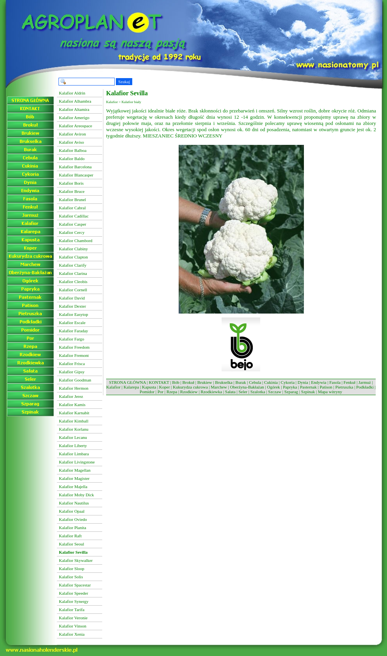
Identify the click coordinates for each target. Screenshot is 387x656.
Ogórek (273, 387)
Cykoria (288, 382)
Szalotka (257, 391)
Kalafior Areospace (75, 125)
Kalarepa (131, 387)
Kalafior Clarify (73, 265)
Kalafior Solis (71, 576)
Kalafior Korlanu (73, 429)
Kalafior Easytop (73, 314)
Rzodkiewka (211, 391)
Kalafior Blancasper (76, 175)
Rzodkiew (189, 391)
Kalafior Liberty (73, 445)
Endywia (318, 382)
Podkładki (365, 387)
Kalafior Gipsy (72, 371)
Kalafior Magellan (75, 470)
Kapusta (149, 387)
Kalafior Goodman (75, 380)
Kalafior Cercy (72, 232)
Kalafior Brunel (72, 199)
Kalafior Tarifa (71, 609)
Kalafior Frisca (72, 363)
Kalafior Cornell (73, 289)
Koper (164, 387)
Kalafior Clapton (73, 257)
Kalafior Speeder (73, 593)
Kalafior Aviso (71, 142)
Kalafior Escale (72, 322)
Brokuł (188, 382)
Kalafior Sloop (71, 568)
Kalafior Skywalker (75, 560)
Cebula (255, 382)
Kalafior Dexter (72, 306)
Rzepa (172, 391)
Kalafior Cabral (72, 207)
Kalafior (113, 387)
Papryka (290, 387)
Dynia (303, 382)
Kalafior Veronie (73, 617)
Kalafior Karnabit (74, 412)
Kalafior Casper (72, 224)
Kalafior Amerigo (74, 117)
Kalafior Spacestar (75, 585)
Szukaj (124, 81)
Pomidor (147, 391)
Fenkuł (350, 382)
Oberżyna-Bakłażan (247, 387)
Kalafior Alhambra (75, 101)
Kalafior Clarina (73, 273)
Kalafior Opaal (72, 511)
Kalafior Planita (72, 527)
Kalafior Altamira (74, 109)
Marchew (219, 387)
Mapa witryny (330, 391)
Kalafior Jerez (71, 396)
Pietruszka (344, 387)
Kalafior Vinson (72, 626)
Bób (175, 382)
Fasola (335, 382)
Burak (241, 382)
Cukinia (271, 382)
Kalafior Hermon (73, 388)
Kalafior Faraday (73, 330)
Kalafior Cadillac (74, 216)
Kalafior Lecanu (73, 437)
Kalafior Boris (71, 183)
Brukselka (224, 382)
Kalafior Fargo (71, 339)
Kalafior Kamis (72, 404)
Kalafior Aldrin (72, 93)
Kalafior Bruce (72, 191)
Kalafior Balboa (73, 150)
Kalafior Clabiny (73, 248)
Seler (242, 391)
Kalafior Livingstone (77, 462)
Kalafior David (72, 298)
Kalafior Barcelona (75, 166)
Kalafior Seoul (71, 544)
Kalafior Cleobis (73, 281)
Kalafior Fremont (74, 355)
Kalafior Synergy (74, 601)
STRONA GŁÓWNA (127, 382)
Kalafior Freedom (74, 347)
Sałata (230, 391)
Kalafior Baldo (72, 158)
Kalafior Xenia (72, 634)
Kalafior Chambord (75, 240)
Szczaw (274, 391)
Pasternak (308, 387)
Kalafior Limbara (74, 453)
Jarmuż (365, 382)
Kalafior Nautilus (74, 503)
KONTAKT (159, 382)
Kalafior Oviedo (73, 519)
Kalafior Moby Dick (76, 494)
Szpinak (308, 391)
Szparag (291, 391)
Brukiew (204, 382)
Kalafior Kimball (73, 421)
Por (160, 391)
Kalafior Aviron (72, 134)
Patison (326, 387)
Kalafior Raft (70, 535)
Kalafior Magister (74, 478)
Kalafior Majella (73, 486)
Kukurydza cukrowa (190, 387)
